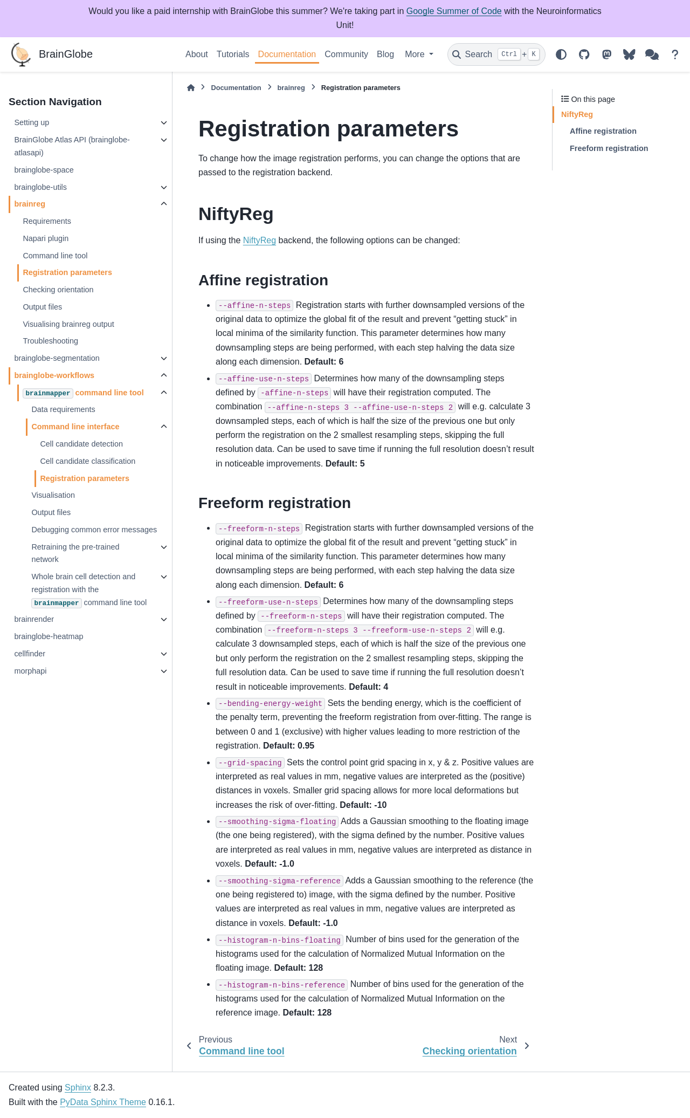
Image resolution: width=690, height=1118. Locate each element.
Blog (385, 54)
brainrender (34, 619)
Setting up (31, 122)
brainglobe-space (43, 170)
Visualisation (53, 495)
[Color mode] (561, 54)
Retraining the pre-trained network (75, 553)
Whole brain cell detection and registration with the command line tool (89, 590)
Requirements (47, 221)
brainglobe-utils (40, 187)
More (416, 54)
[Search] (496, 54)
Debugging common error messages (94, 529)
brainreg (29, 204)
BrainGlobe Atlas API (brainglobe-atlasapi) (71, 146)
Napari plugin (45, 238)
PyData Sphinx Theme (103, 1102)
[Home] (191, 87)
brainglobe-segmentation (56, 358)
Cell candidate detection (81, 444)
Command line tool (55, 255)
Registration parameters (67, 272)
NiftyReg (259, 240)
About (196, 54)
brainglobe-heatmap (48, 636)
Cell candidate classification (87, 461)
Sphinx (78, 1087)
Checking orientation (58, 289)
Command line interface (75, 426)
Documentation (287, 54)
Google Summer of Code (454, 11)
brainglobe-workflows (54, 375)
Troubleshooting (50, 341)
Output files (42, 307)
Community (346, 54)
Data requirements (63, 409)
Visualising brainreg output (68, 324)
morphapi (30, 671)
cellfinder (29, 653)
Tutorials (233, 54)
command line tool (83, 393)
